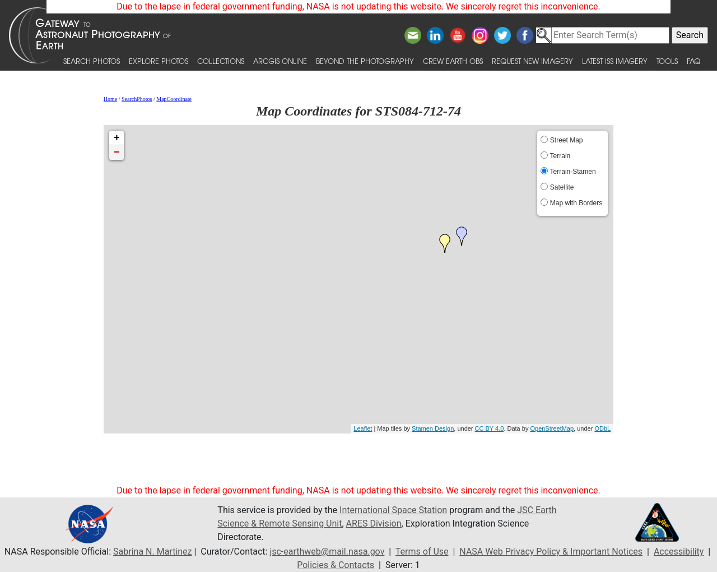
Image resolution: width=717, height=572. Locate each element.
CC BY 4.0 (489, 428)
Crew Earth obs (453, 61)
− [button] (117, 152)
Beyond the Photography (365, 61)
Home (110, 99)
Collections (220, 61)
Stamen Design (433, 428)
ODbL (602, 428)
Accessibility (679, 551)
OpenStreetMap (552, 428)
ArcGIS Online (280, 61)
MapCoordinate (174, 99)
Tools (667, 61)
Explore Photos (158, 61)
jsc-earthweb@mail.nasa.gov (326, 551)
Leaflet (362, 428)
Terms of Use (422, 551)
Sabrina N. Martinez (152, 551)
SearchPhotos (137, 99)
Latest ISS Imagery (615, 61)
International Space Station (393, 510)
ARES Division (374, 523)
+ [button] (117, 138)
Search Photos (91, 61)
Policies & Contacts (335, 565)
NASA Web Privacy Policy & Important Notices (550, 551)
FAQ (693, 61)
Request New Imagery (532, 61)
